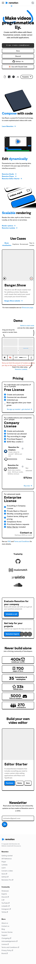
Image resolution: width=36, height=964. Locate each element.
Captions (15, 244)
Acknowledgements (9, 941)
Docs (28, 783)
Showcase (5, 891)
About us (5, 923)
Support (4, 935)
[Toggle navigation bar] (3, 2)
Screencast (24, 244)
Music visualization (6, 244)
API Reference (7, 859)
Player (4, 862)
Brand (5, 953)
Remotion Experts (12, 634)
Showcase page (27, 307)
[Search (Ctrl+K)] (32, 3)
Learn (4, 868)
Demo (19, 783)
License (5, 944)
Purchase (9, 783)
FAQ (9, 541)
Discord (5, 897)
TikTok (5, 912)
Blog (3, 929)
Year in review (31, 244)
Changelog (6, 938)
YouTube (6, 903)
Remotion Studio (9, 174)
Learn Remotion (9, 126)
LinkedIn (6, 906)
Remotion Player (9, 176)
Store (4, 874)
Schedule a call (11, 614)
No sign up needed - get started (19, 409)
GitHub (5, 877)
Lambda (4, 865)
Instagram (6, 909)
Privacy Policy (7, 950)
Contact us (26, 532)
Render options (8, 226)
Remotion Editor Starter (12, 178)
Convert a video (7, 871)
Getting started (7, 856)
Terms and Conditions (21, 541)
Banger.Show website (13, 301)
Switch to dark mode (27, 325)
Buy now (28, 486)
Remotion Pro (7, 880)
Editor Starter (12, 527)
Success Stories (7, 932)
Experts (4, 894)
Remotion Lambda (9, 228)
